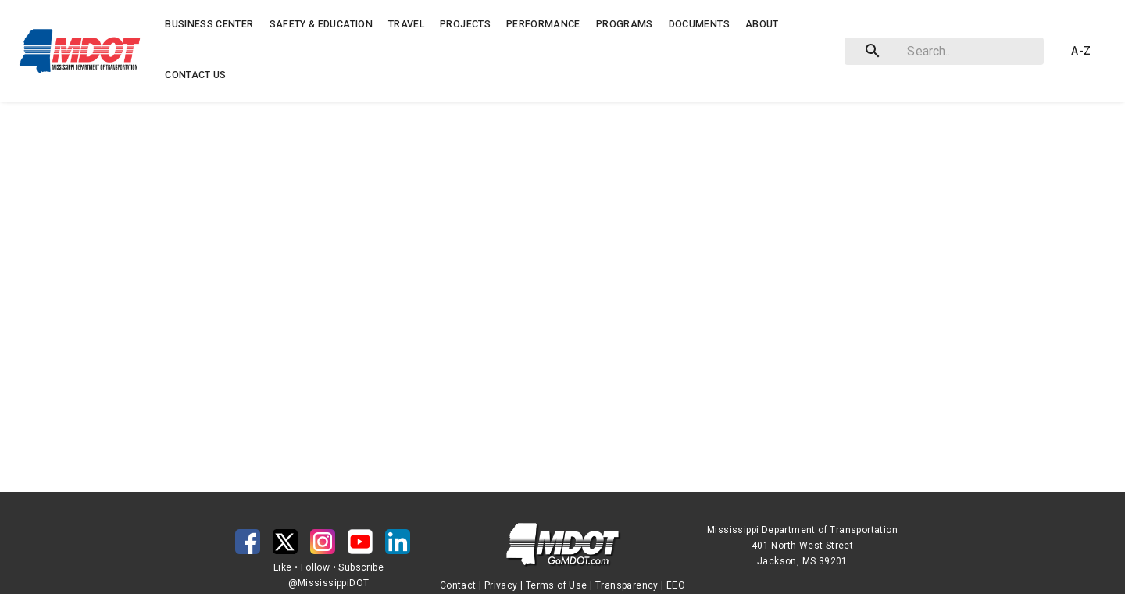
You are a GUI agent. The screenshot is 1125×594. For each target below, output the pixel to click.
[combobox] (941, 51)
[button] (83, 50)
